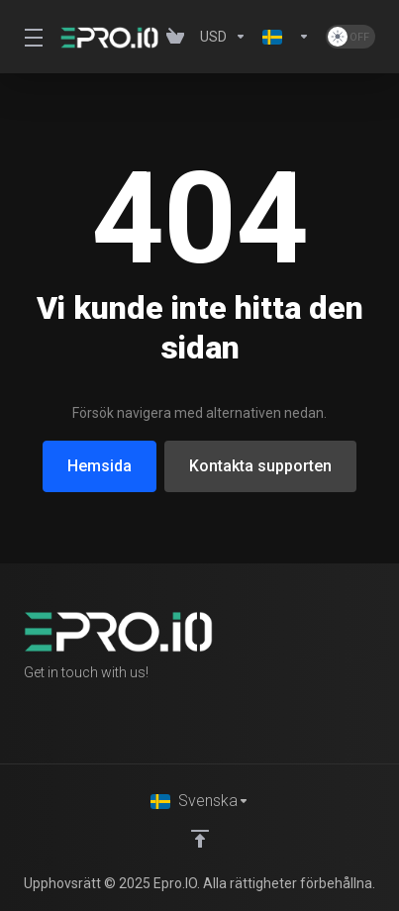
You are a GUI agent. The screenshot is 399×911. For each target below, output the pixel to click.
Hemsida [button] (99, 465)
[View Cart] (175, 36)
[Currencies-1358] (223, 36)
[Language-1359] (286, 36)
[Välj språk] (200, 801)
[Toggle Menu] (30, 36)
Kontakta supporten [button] (260, 465)
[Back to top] (200, 839)
